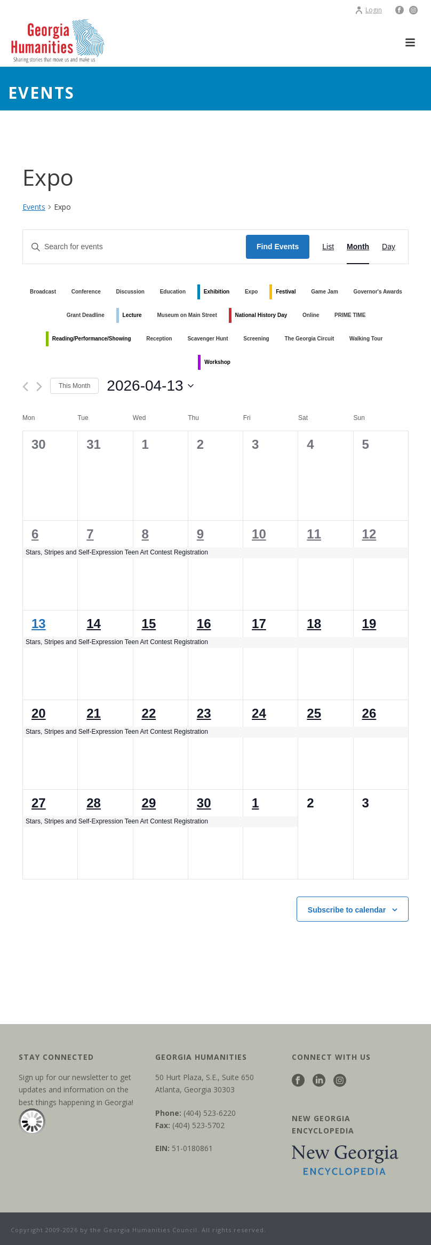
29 (149, 803)
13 (38, 623)
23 (204, 713)
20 (38, 713)
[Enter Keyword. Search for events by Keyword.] (134, 247)
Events (33, 207)
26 (369, 713)
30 (204, 803)
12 (369, 534)
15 (149, 623)
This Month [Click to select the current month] (74, 386)
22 (149, 713)
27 (38, 803)
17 (259, 623)
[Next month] (39, 387)
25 (314, 713)
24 (259, 713)
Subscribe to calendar (347, 910)
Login (368, 9)
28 (93, 803)
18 (314, 623)
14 (93, 623)
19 (369, 623)
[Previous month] (25, 387)
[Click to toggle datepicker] (150, 386)
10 (259, 534)
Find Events (278, 246)
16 (204, 623)
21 (93, 713)
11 (314, 534)
